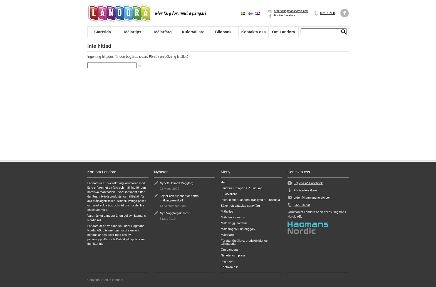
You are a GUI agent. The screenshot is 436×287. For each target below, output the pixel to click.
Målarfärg (163, 32)
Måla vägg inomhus (234, 223)
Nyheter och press (233, 255)
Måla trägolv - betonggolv (238, 229)
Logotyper (227, 261)
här (101, 243)
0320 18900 (327, 13)
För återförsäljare (284, 15)
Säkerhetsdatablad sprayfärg (240, 205)
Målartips (132, 32)
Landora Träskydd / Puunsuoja (241, 188)
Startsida (102, 32)
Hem (224, 182)
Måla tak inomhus (233, 217)
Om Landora (283, 32)
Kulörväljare (193, 32)
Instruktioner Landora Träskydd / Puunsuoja (250, 199)
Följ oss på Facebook (308, 183)
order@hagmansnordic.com (291, 11)
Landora (119, 13)
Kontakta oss (253, 32)
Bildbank (223, 32)
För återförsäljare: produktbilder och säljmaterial (245, 242)
